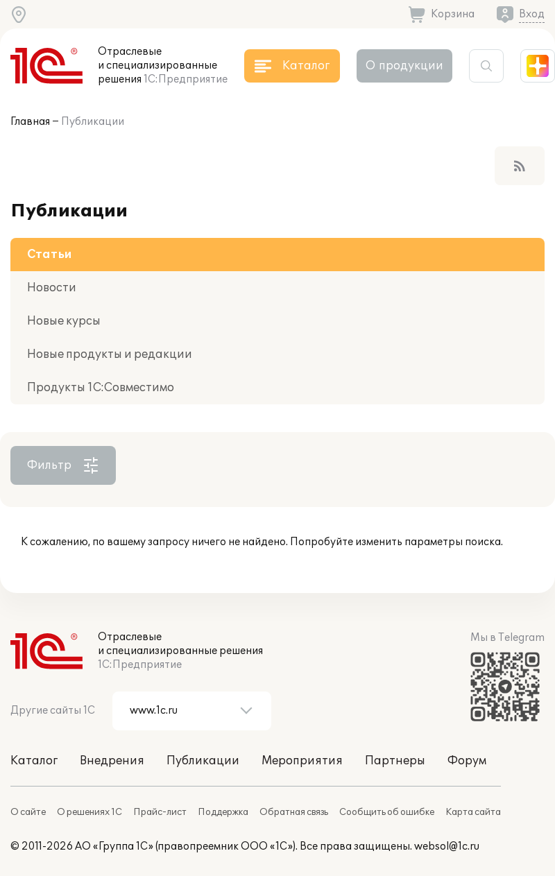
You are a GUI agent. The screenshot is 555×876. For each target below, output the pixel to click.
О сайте (28, 812)
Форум (466, 761)
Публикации (92, 122)
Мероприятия (302, 761)
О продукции (404, 66)
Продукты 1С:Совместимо (100, 388)
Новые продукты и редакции (109, 354)
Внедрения (112, 761)
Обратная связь (293, 812)
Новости (51, 288)
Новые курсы (64, 321)
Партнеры (395, 761)
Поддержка (223, 812)
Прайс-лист (160, 812)
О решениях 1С (89, 812)
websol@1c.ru (446, 846)
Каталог (34, 761)
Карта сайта (473, 812)
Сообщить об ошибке (386, 812)
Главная (30, 122)
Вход (532, 14)
